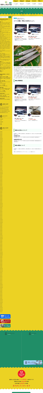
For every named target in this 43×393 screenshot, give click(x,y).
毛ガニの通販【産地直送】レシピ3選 (5, 111)
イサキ (1, 23)
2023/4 (1, 181)
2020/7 (1, 226)
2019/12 (1, 235)
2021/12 (1, 203)
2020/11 (1, 220)
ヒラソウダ (2, 26)
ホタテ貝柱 (7, 62)
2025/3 (1, 150)
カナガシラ (5, 81)
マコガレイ (7, 46)
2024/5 (1, 163)
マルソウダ (5, 26)
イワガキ (3, 63)
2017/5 (1, 277)
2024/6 (1, 162)
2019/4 (1, 246)
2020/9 (1, 223)
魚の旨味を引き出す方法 (3, 99)
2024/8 (1, 159)
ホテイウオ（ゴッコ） (3, 36)
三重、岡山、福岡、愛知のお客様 (4, 109)
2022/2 (1, 200)
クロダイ (8, 23)
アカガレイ (1, 37)
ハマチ (5, 31)
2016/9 (1, 288)
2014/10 (1, 310)
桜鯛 (0, 31)
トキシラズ (3, 23)
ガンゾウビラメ (8, 48)
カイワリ (9, 22)
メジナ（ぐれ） (4, 46)
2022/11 (1, 188)
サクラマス (7, 41)
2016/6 (1, 292)
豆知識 (1, 124)
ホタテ (1, 62)
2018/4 (1, 262)
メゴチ (4, 47)
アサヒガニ (1, 54)
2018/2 (1, 265)
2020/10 (1, 222)
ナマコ (4, 69)
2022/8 (1, 192)
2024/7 (1, 161)
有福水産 (4, 96)
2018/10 (1, 254)
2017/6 (1, 276)
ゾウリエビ (1, 91)
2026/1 (1, 136)
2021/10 (1, 205)
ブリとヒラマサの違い (3, 83)
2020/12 (1, 219)
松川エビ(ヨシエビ (5, 59)
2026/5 (1, 131)
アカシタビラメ (7, 37)
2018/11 (1, 253)
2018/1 (1, 266)
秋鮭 (0, 22)
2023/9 (1, 174)
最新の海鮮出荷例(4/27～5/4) (4, 108)
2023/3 (1, 182)
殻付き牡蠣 (4, 68)
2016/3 (1, 295)
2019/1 (1, 250)
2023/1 (1, 185)
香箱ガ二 (4, 57)
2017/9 (1, 272)
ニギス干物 (7, 94)
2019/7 (1, 242)
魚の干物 (1, 94)
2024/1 (1, 169)
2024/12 (1, 154)
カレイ (4, 22)
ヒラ (0, 24)
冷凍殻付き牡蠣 (7, 89)
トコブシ (1, 66)
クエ (3, 28)
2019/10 (1, 238)
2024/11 (1, 155)
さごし (2, 44)
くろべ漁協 (1, 96)
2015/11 (1, 300)
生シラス (2, 42)
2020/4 (1, 230)
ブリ (8, 43)
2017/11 (1, 269)
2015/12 (1, 299)
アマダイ (1, 82)
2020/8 (1, 224)
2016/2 (1, 296)
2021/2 (1, 216)
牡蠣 (2, 88)
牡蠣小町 (1, 68)
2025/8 (1, 143)
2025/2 (1, 151)
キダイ (3, 81)
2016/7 (1, 291)
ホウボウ (5, 24)
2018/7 (1, 258)
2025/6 (1, 146)
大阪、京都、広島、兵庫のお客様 (4, 107)
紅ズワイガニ (7, 54)
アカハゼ (2, 31)
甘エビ (6, 57)
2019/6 (1, 243)
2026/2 (1, 135)
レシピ (1, 120)
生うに (2, 69)
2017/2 (1, 281)
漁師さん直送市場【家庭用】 (6, 3)
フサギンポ (3, 32)
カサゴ (6, 43)
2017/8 (1, 273)
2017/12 (1, 268)
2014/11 (1, 308)
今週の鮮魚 (1, 121)
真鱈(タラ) (4, 48)
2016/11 (1, 285)
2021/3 (1, 215)
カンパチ (8, 28)
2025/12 (1, 138)
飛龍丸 (8, 96)
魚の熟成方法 (8, 99)
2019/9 (1, 239)
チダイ (1, 81)
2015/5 (1, 304)
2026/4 (1, 132)
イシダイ (1, 28)
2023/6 (1, 178)
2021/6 (1, 211)
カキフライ (3, 89)
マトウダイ (4, 39)
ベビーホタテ (3, 62)
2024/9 (1, 158)
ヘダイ (8, 47)
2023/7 (1, 177)
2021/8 (1, 208)
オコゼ (5, 41)
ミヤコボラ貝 (4, 66)
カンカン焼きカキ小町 (7, 67)
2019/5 (1, 245)
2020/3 (1, 231)
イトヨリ (2, 24)
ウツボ (2, 22)
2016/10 (1, 287)
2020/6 (1, 227)
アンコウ (1, 34)
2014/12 (1, 307)
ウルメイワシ (4, 34)
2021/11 (1, 204)
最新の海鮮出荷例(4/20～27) (4, 112)
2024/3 (1, 166)
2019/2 (1, 249)
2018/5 (1, 261)
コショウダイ (7, 32)
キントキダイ (5, 42)
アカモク (1, 71)
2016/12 (1, 284)
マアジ (2, 33)
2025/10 (1, 140)
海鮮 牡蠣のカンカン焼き (6, 88)
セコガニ (1, 57)
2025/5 (1, 147)
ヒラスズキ (2, 27)
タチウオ (7, 22)
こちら (29, 151)
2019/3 (1, 247)
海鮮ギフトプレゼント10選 (3, 77)
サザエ (5, 63)
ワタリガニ (1, 59)
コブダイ (7, 34)
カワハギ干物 (4, 94)
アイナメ (7, 31)
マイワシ (6, 44)
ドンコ (1, 32)
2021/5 (1, 212)
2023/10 (1, 173)
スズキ (6, 23)
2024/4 (1, 165)
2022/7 (1, 193)
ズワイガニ (4, 91)
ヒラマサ (5, 28)
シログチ (4, 43)
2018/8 (1, 257)
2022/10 (1, 189)
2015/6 (1, 303)
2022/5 (1, 196)
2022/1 (1, 201)
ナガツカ (8, 26)
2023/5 (1, 180)
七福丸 (6, 96)
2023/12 (1, 170)
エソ (3, 37)
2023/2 (1, 184)
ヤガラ (6, 47)
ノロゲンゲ (1, 39)
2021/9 (1, 207)
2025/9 (1, 142)
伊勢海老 (4, 54)
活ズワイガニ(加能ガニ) (7, 56)
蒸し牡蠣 (8, 63)
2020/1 (1, 234)
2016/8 (1, 289)
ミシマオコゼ (8, 24)
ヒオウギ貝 (7, 66)
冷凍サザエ (7, 68)
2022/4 (1, 197)
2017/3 (1, 280)
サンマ (8, 42)
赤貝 (3, 67)
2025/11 (1, 139)
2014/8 (1, 311)
